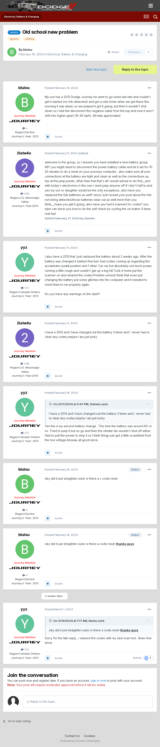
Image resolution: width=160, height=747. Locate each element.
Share (113, 52)
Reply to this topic (135, 69)
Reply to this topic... (42, 701)
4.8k (24, 193)
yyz (24, 247)
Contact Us (72, 736)
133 (25, 287)
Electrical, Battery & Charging (67, 54)
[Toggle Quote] (51, 404)
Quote (58, 136)
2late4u (24, 153)
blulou (27, 49)
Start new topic (96, 69)
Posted (61, 87)
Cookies (89, 736)
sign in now (98, 680)
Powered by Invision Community (80, 740)
